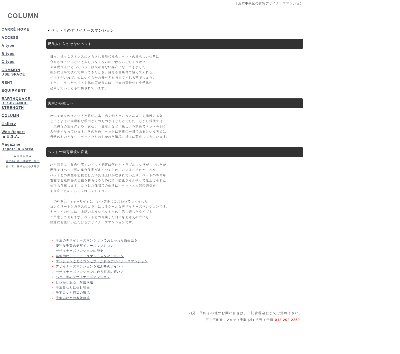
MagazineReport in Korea (18, 146)
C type (8, 62)
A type (8, 45)
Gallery (9, 124)
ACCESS (10, 37)
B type (8, 54)
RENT (7, 82)
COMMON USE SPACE (13, 72)
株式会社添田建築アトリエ (23, 161)
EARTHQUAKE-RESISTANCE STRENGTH (17, 103)
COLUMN (10, 116)
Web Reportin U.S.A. (13, 134)
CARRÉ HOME (16, 29)
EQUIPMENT (14, 90)
